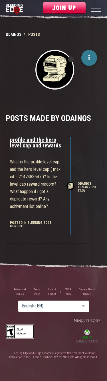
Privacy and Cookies (20, 291)
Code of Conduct (52, 291)
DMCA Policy (67, 291)
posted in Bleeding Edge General (31, 224)
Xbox (87, 336)
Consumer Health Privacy (87, 291)
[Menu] (96, 9)
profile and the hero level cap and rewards (35, 142)
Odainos (84, 184)
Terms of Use (37, 291)
